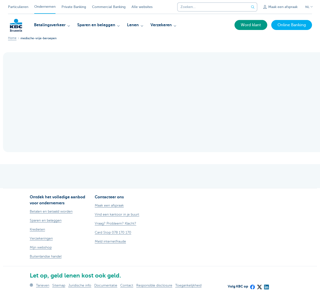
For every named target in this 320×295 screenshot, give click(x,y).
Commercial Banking (109, 7)
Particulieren (18, 7)
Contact (126, 285)
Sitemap (58, 285)
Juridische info (79, 285)
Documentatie (105, 285)
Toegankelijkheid (188, 285)
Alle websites (142, 7)
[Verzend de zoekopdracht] (252, 6)
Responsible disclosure (154, 285)
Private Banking (74, 7)
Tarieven (42, 285)
